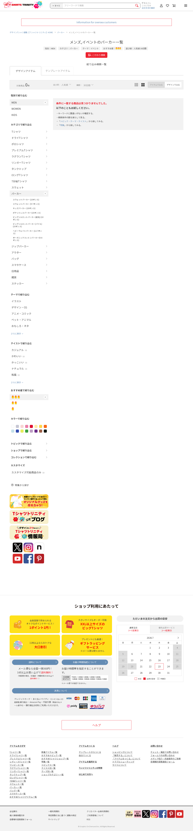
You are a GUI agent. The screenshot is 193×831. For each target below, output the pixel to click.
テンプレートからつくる (90, 752)
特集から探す (22, 485)
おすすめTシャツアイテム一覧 (23, 796)
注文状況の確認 (148, 8)
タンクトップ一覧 (18, 774)
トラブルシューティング (123, 761)
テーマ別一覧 (47, 771)
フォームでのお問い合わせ (162, 755)
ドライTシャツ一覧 (18, 755)
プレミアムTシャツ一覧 (20, 758)
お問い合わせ (156, 745)
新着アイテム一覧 (49, 752)
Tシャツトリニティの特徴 (90, 767)
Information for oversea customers (96, 22)
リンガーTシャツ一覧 (19, 771)
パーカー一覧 (16, 787)
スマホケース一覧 (18, 793)
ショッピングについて (122, 752)
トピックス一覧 (48, 764)
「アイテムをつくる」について (126, 758)
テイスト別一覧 (48, 768)
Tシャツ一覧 (15, 752)
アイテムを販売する (88, 761)
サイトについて (119, 764)
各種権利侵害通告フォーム (162, 761)
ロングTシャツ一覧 (18, 777)
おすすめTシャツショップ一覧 (55, 758)
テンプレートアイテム (57, 71)
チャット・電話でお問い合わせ (164, 752)
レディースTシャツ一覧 (20, 761)
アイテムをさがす (18, 745)
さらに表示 (16, 333)
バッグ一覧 (15, 790)
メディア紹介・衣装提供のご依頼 (165, 758)
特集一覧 (45, 761)
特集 (62, 125)
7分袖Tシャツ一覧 (18, 780)
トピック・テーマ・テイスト (73, 121)
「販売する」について (122, 755)
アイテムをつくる (87, 745)
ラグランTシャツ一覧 (19, 768)
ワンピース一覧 (17, 764)
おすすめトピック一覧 (51, 755)
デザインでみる (173, 84)
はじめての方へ (86, 774)
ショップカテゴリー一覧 (52, 774)
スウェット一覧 (17, 784)
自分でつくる (85, 755)
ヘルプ (96, 725)
